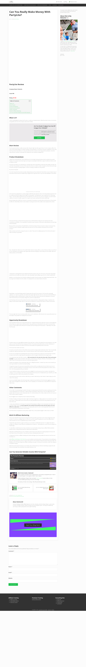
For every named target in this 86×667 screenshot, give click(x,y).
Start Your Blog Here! (33, 578)
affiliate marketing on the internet (20, 490)
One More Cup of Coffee (42, 665)
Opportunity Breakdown (16, 113)
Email (10, 628)
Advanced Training (14, 658)
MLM (13, 548)
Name (10, 623)
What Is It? (13, 109)
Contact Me (59, 659)
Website (10, 634)
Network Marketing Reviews (19, 548)
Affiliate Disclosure (61, 657)
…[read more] (72, 55)
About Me (59, 655)
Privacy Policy (60, 658)
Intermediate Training (15, 657)
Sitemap (53, 665)
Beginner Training (14, 655)
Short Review (14, 110)
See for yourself (41, 530)
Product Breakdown (15, 112)
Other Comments (14, 115)
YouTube (49, 665)
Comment (11, 607)
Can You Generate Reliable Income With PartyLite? (21, 118)
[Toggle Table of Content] (30, 106)
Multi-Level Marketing (19, 547)
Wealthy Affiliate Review (37, 655)
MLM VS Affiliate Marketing (16, 116)
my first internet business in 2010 (70, 45)
